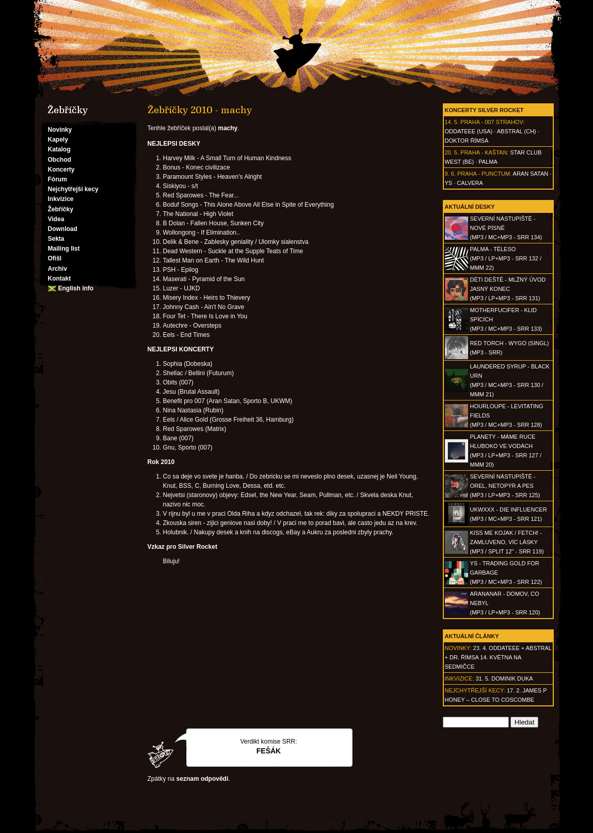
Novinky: (458, 648)
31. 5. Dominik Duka (504, 678)
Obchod (59, 159)
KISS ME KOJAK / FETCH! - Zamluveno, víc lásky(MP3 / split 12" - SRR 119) (507, 542)
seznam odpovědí (203, 778)
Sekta (56, 238)
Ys (449, 183)
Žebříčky (60, 209)
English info (76, 288)
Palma (487, 162)
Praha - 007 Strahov (491, 122)
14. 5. (452, 122)
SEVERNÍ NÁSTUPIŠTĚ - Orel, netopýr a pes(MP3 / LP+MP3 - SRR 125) (505, 485)
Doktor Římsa (467, 140)
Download (62, 229)
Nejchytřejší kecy (73, 189)
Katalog (59, 149)
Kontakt (59, 278)
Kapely (58, 139)
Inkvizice (61, 199)
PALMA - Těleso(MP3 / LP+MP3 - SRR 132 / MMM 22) (505, 258)
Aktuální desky (470, 207)
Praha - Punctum (483, 174)
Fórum (57, 179)
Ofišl (55, 258)
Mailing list (64, 248)
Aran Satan (531, 174)
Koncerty (61, 169)
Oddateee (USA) (469, 131)
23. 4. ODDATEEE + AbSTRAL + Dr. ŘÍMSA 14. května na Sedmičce (498, 657)
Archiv (57, 268)
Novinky (60, 129)
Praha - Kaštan (483, 152)
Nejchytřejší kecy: (475, 690)
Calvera (470, 183)
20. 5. (452, 152)
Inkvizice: (459, 678)
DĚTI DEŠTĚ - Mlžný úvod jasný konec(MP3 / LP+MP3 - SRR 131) (508, 288)
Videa (56, 219)
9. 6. (450, 174)
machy (227, 128)
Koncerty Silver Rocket (484, 110)
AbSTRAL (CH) (516, 131)
